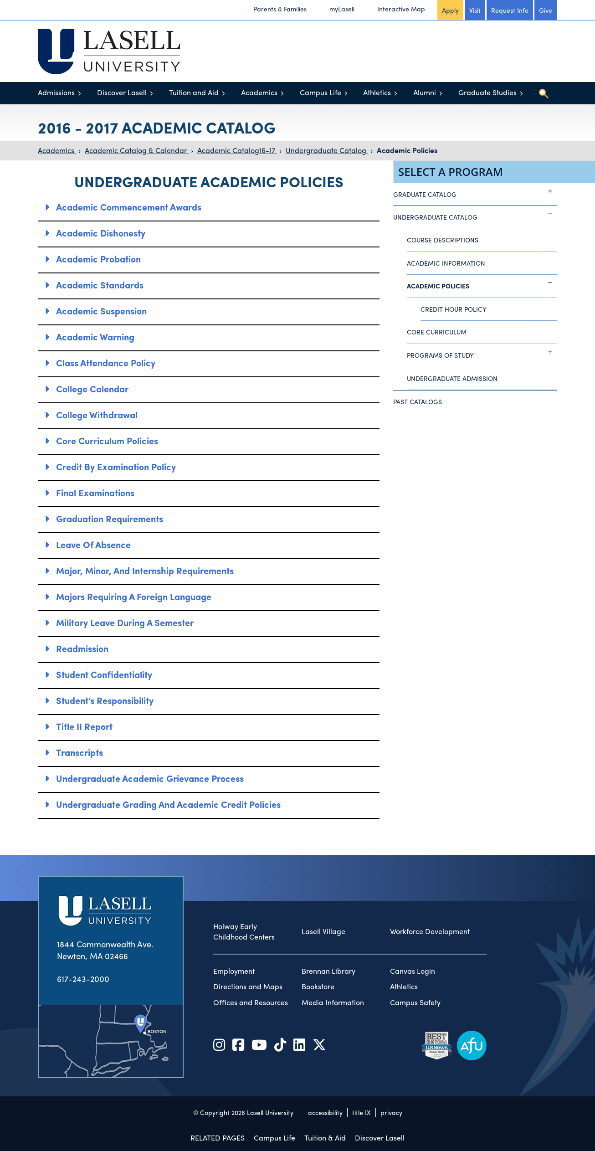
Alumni (424, 92)
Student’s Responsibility (105, 700)
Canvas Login (412, 971)
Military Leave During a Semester (125, 622)
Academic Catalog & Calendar (137, 150)
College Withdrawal (97, 414)
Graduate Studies (487, 92)
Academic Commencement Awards (128, 206)
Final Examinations (95, 492)
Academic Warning (95, 336)
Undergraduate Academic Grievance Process (150, 778)
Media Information (333, 1002)
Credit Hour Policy (454, 308)
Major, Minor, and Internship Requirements (145, 570)
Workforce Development (430, 931)
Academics (259, 92)
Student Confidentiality (104, 674)
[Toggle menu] (79, 93)
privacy (391, 1112)
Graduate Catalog (475, 191)
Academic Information (446, 262)
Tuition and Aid (194, 92)
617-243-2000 (83, 978)
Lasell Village (323, 931)
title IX (361, 1112)
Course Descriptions (442, 239)
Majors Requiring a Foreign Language (133, 596)
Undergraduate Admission (452, 378)
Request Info (509, 10)
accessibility (325, 1112)
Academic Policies (407, 150)
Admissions (56, 92)
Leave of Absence (93, 544)
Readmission (82, 648)
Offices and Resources (250, 1002)
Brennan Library (328, 971)
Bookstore (318, 986)
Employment (234, 971)
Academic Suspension (101, 310)
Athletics (377, 92)
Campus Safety (415, 1002)
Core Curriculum (437, 331)
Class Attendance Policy (105, 362)
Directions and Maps (247, 986)
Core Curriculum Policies (107, 440)
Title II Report (84, 726)
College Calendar (92, 388)
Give (545, 10)
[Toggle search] (543, 93)
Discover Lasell (122, 92)
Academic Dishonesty (100, 232)
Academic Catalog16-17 (237, 150)
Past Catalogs (417, 401)
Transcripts (79, 752)
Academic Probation (98, 258)
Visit (475, 10)
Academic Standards (100, 284)
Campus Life (320, 92)
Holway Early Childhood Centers (244, 931)
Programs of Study (482, 352)
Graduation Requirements (109, 518)
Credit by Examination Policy (116, 466)
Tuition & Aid (325, 1137)
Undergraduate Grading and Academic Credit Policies (168, 804)
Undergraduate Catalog (327, 150)
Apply (450, 10)
